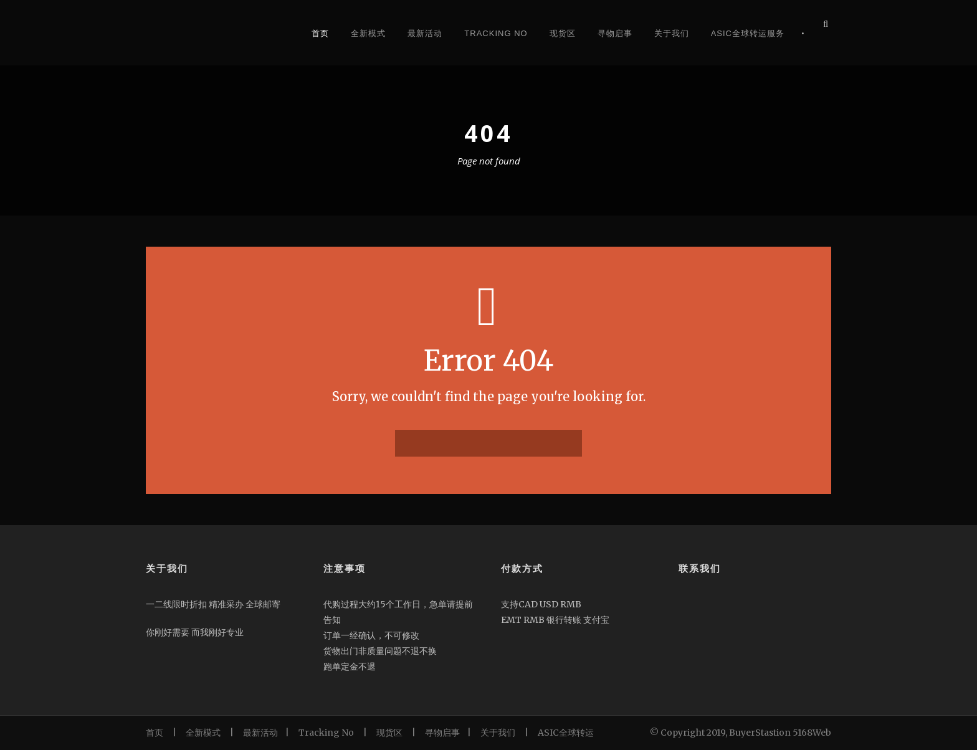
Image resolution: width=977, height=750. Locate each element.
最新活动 (424, 33)
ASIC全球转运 (566, 732)
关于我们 (671, 33)
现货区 (563, 33)
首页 (320, 33)
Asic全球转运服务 (747, 33)
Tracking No (495, 33)
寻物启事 (615, 33)
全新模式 (368, 33)
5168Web (812, 732)
